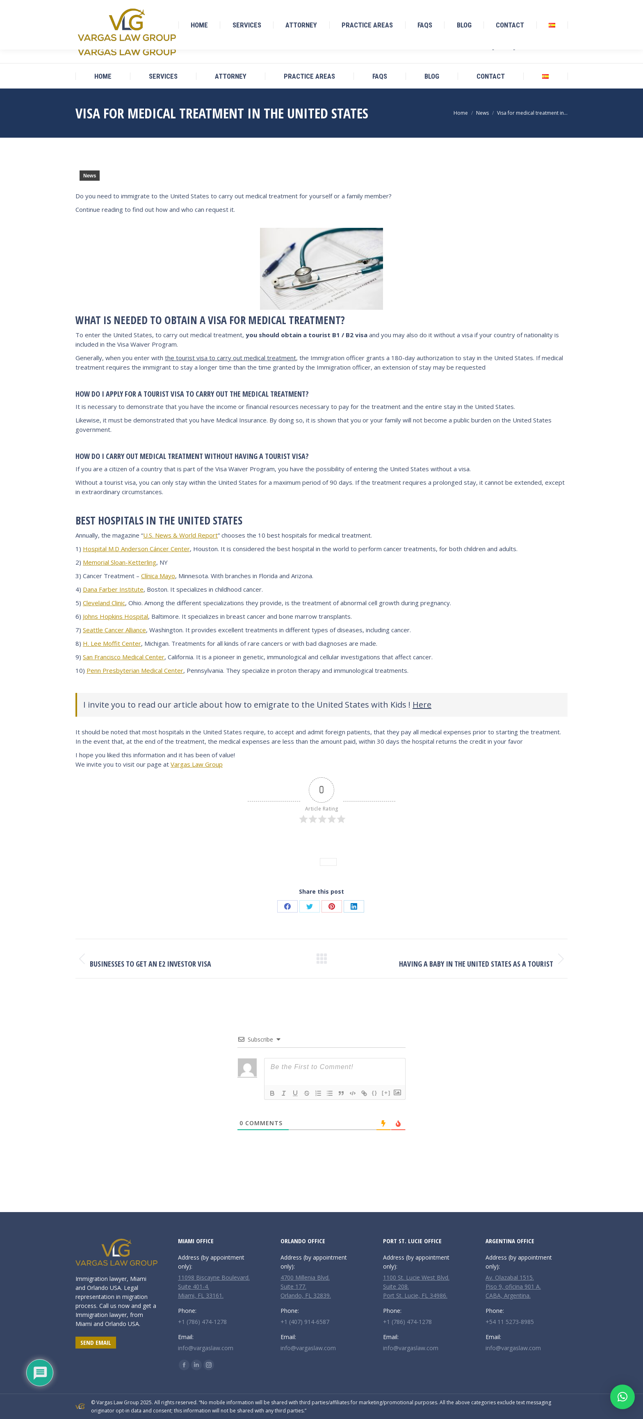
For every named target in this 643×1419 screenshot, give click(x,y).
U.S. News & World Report (180, 535)
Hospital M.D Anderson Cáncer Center (136, 549)
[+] (386, 1093)
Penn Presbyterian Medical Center (135, 670)
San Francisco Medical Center (123, 657)
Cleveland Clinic (104, 603)
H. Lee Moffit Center (112, 643)
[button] (622, 1397)
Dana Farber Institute (113, 589)
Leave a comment (342, 848)
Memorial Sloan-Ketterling (119, 562)
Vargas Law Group (197, 764)
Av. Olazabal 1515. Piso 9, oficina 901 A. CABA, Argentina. (513, 1286)
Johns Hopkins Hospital (115, 616)
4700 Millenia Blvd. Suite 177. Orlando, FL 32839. (305, 1286)
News (89, 176)
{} (375, 1093)
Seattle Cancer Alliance (114, 630)
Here (422, 704)
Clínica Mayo (158, 576)
